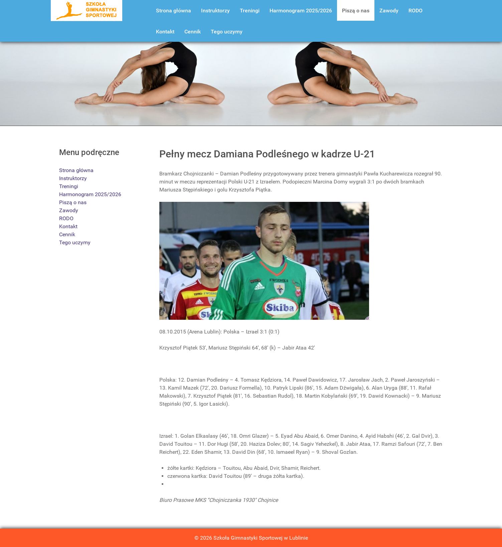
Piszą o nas (73, 202)
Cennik (67, 234)
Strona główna (76, 170)
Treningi (68, 186)
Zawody (68, 210)
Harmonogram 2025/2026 (90, 194)
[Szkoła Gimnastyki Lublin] (86, 10)
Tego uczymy (75, 242)
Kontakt (68, 226)
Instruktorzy (73, 178)
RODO (66, 218)
